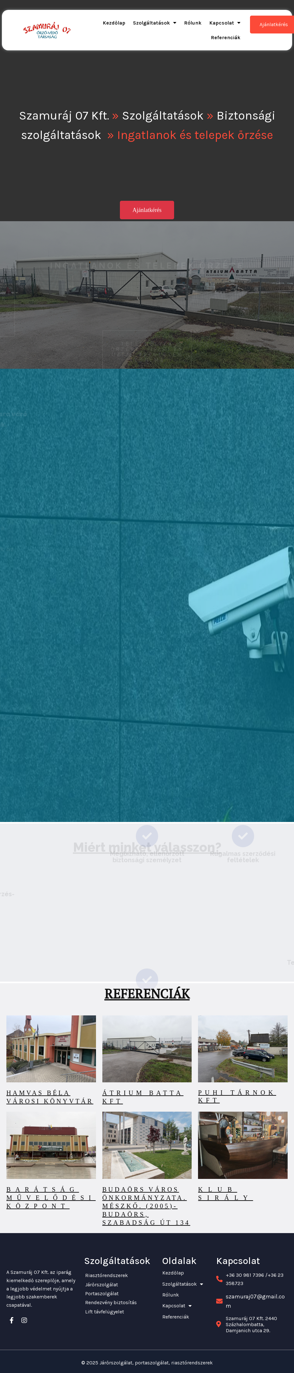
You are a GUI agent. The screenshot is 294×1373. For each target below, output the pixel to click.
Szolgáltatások (163, 115)
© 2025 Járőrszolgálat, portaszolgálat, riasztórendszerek (147, 1362)
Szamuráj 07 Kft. (64, 115)
